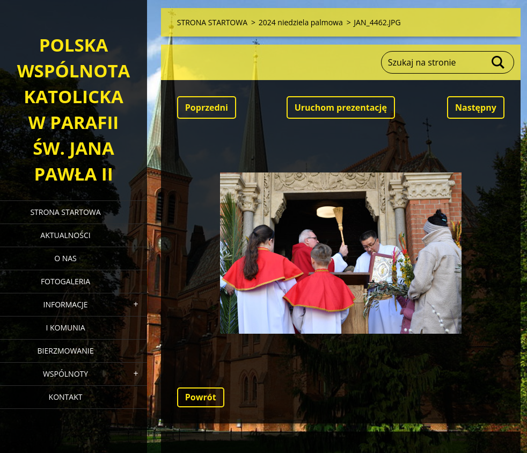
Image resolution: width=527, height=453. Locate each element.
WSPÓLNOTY (65, 374)
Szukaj (499, 62)
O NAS (65, 258)
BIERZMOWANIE (66, 351)
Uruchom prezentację (341, 107)
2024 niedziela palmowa (301, 22)
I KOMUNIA (65, 327)
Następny (475, 107)
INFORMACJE (65, 304)
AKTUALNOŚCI (65, 235)
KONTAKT (66, 397)
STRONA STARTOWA (65, 212)
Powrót (200, 397)
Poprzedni (206, 107)
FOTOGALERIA (65, 281)
